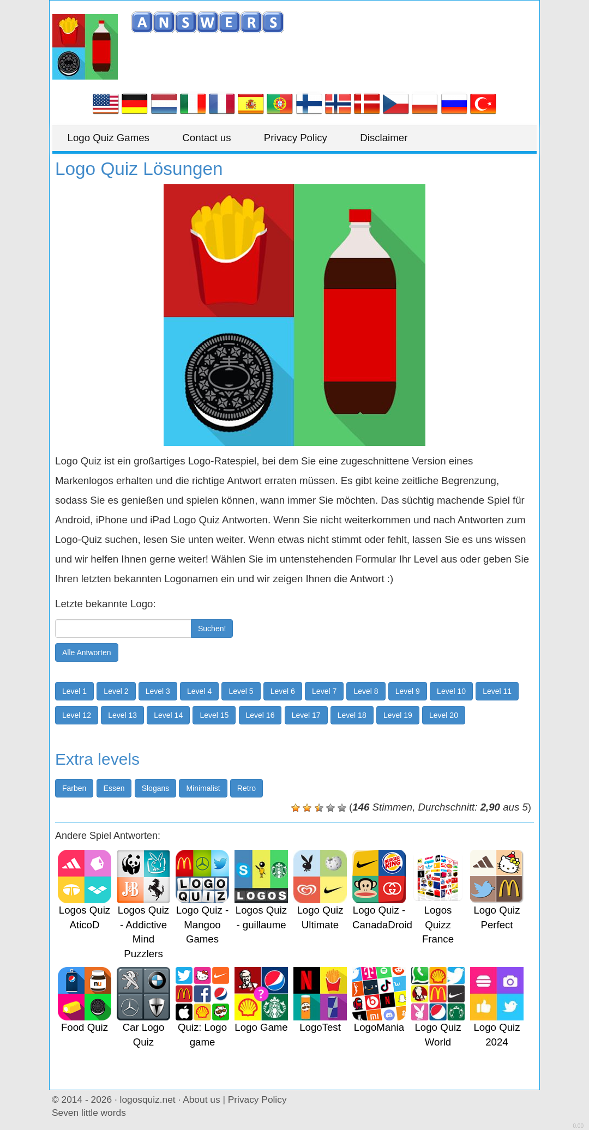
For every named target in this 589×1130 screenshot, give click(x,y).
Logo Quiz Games (110, 137)
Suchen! (212, 628)
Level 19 (397, 715)
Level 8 (365, 691)
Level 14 (168, 715)
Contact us (211, 137)
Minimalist (203, 788)
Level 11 (497, 691)
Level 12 (76, 715)
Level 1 (74, 691)
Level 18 (352, 715)
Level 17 (306, 715)
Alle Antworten (86, 652)
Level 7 (324, 691)
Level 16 (260, 715)
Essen (114, 788)
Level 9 (407, 691)
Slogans (156, 788)
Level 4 (199, 691)
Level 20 (443, 715)
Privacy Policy (302, 137)
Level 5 (241, 691)
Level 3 (158, 691)
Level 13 (122, 715)
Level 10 (451, 691)
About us (201, 1099)
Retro (246, 788)
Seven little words (89, 1112)
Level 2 (116, 691)
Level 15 (214, 715)
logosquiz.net (148, 1099)
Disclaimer (393, 137)
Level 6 (283, 691)
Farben (74, 788)
